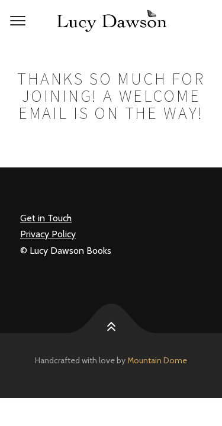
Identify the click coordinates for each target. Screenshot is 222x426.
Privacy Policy (48, 234)
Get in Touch (46, 218)
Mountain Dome (157, 360)
